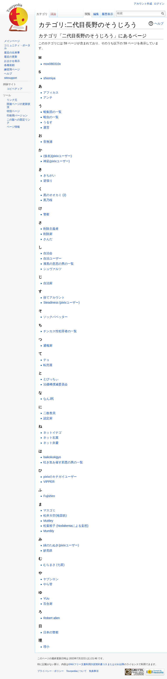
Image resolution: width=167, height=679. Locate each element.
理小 (46, 646)
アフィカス (50, 92)
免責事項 (94, 671)
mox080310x (52, 64)
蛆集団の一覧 (52, 112)
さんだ (47, 239)
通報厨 (47, 345)
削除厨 (47, 234)
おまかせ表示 (12, 61)
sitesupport (10, 77)
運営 (46, 127)
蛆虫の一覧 (50, 117)
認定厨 (47, 418)
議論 (53, 14)
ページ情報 (13, 126)
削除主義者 (50, 228)
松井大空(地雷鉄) (55, 515)
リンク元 (12, 99)
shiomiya (49, 78)
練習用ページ (12, 69)
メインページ (12, 41)
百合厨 (47, 603)
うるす (47, 122)
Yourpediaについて (76, 671)
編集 (96, 14)
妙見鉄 (47, 550)
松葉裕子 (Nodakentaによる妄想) (65, 525)
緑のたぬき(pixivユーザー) (61, 545)
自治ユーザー (52, 258)
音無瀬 (47, 141)
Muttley (48, 520)
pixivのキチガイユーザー (60, 476)
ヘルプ (159, 23)
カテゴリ (42, 14)
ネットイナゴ (52, 432)
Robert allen (51, 618)
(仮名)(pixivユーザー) (57, 156)
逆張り (47, 180)
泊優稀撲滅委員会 (55, 384)
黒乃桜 (47, 200)
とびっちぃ (50, 379)
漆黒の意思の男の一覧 (58, 263)
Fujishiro (49, 496)
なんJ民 (48, 398)
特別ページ (13, 111)
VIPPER (48, 481)
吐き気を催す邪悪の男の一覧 (63, 462)
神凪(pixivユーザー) (56, 161)
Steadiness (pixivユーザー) (61, 302)
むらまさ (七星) (53, 565)
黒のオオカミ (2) (54, 195)
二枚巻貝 (49, 413)
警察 (46, 214)
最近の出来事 (12, 52)
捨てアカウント (54, 297)
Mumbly (48, 531)
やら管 (47, 584)
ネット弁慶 (50, 442)
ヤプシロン (50, 579)
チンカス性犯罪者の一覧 (60, 331)
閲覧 (87, 14)
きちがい (49, 175)
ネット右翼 (50, 437)
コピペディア (14, 88)
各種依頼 (9, 65)
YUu (46, 598)
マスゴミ (49, 510)
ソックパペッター (55, 317)
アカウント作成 (143, 3)
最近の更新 (10, 56)
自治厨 (47, 283)
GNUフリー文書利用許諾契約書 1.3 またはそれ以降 (96, 664)
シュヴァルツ (52, 269)
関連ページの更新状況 (18, 105)
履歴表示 (107, 14)
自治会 (47, 253)
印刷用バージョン (17, 115)
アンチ (47, 97)
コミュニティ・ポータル (17, 47)
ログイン (159, 3)
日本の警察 (50, 632)
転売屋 (47, 365)
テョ (46, 360)
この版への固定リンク (18, 121)
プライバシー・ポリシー (50, 671)
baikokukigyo (52, 457)
